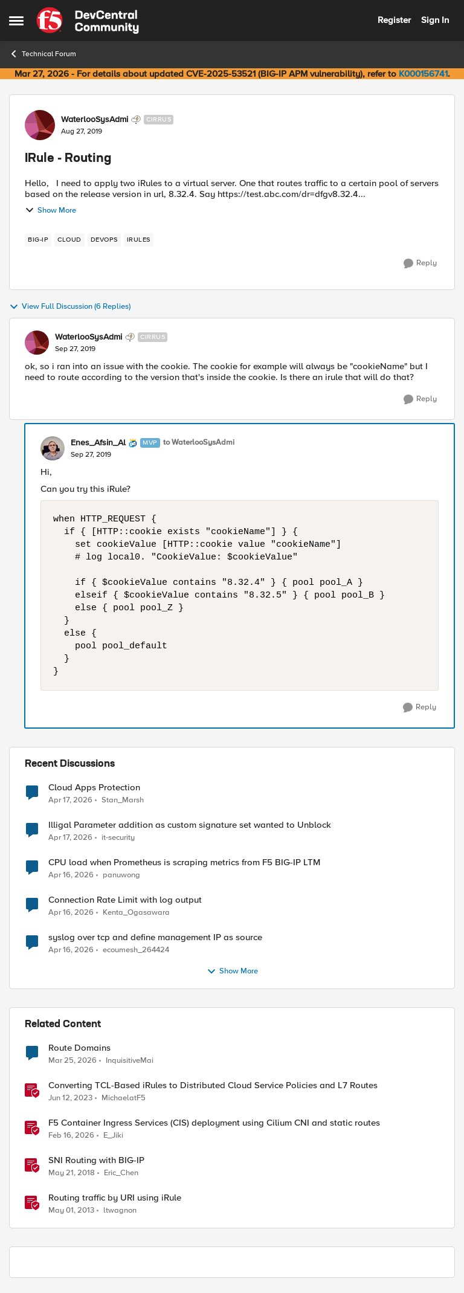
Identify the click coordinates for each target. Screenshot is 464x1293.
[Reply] (420, 263)
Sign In (435, 20)
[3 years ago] (70, 1098)
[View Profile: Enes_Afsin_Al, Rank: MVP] (52, 448)
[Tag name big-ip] (38, 240)
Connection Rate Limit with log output (125, 900)
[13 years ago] (71, 1211)
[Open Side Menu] (16, 20)
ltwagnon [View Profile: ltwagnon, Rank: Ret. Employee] (120, 1210)
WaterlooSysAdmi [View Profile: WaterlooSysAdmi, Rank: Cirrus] (94, 119)
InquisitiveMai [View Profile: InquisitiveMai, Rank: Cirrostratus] (129, 1060)
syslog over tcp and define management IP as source (155, 937)
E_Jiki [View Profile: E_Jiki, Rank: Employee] (113, 1135)
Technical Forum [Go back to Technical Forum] (42, 54)
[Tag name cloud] (69, 240)
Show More (50, 210)
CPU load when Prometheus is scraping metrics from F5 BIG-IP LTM (184, 862)
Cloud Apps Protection (94, 787)
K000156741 (423, 73)
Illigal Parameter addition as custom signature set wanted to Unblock (189, 825)
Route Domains (79, 1048)
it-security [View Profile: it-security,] (118, 837)
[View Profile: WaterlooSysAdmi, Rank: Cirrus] (40, 125)
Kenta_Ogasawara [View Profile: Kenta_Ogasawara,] (136, 912)
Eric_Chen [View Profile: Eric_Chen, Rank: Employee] (121, 1173)
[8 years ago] (71, 1173)
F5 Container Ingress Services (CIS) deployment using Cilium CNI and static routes (214, 1123)
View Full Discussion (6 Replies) (69, 307)
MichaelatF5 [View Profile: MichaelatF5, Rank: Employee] (124, 1098)
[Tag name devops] (104, 240)
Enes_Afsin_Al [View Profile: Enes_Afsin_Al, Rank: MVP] (98, 443)
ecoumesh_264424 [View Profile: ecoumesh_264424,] (136, 950)
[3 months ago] (70, 800)
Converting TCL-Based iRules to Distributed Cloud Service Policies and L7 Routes (213, 1085)
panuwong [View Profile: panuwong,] (121, 875)
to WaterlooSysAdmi (198, 442)
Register (394, 20)
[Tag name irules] (138, 240)
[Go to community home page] (88, 20)
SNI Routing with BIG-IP (96, 1160)
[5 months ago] (71, 1136)
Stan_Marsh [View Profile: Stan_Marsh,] (123, 799)
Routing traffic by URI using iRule (114, 1198)
